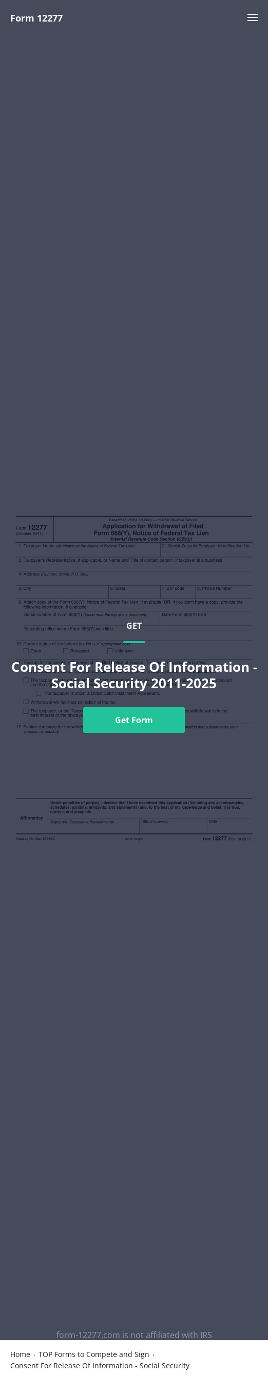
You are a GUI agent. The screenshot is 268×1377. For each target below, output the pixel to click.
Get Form (134, 720)
